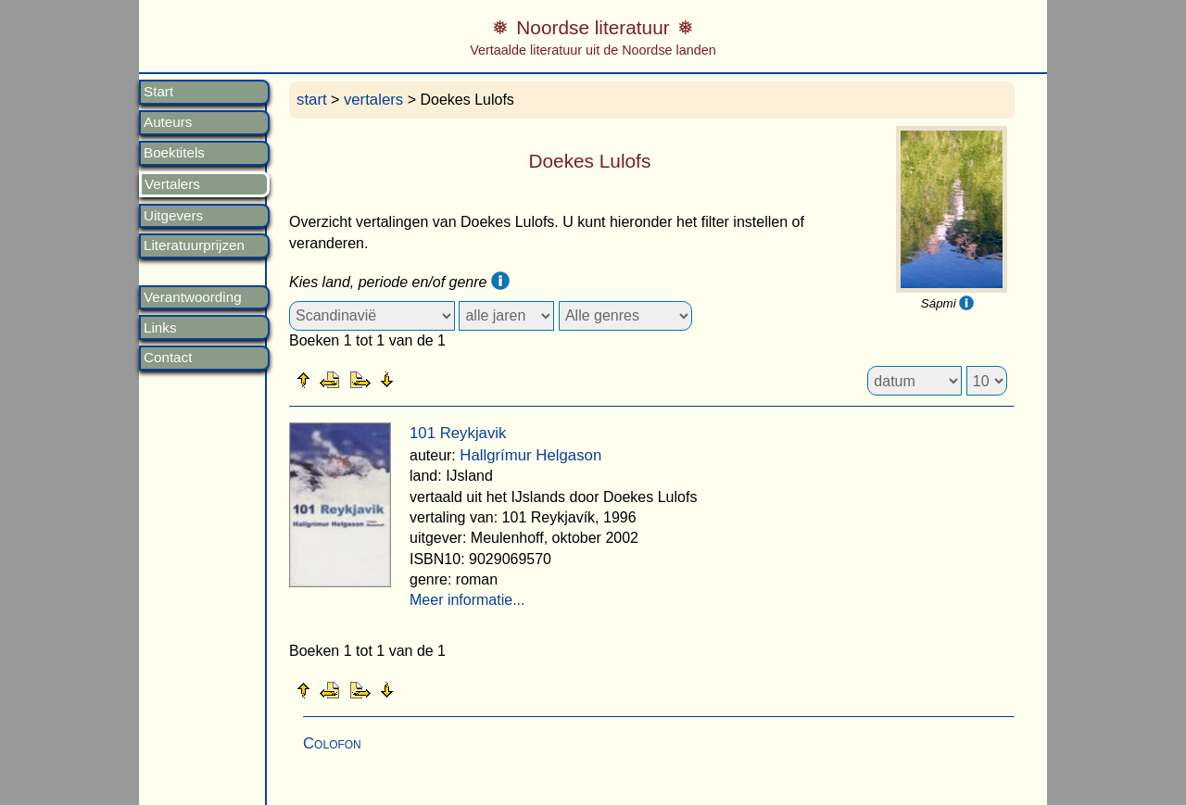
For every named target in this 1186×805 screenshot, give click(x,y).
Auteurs (168, 122)
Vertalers (172, 184)
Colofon (332, 743)
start (311, 99)
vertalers (373, 99)
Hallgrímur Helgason (530, 455)
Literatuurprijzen (194, 245)
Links (160, 328)
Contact (168, 357)
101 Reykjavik (458, 433)
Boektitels (174, 152)
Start (158, 91)
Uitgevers (173, 215)
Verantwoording (193, 297)
